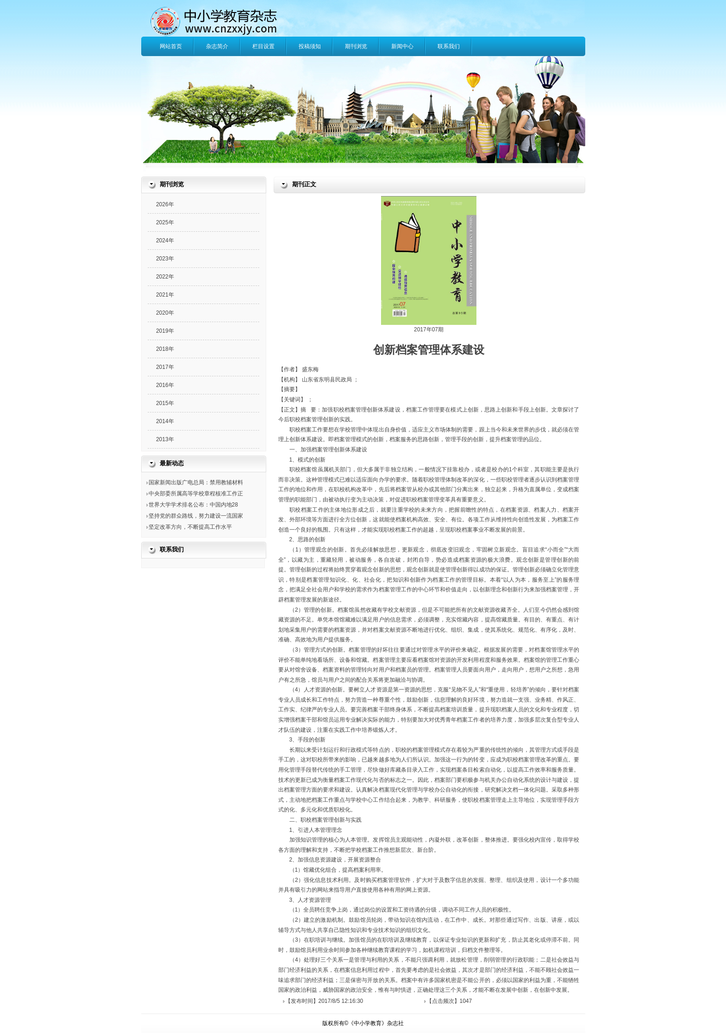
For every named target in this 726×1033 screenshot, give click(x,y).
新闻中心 (402, 46)
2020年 (165, 313)
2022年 (165, 276)
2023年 (165, 258)
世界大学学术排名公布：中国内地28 (193, 504)
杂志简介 (217, 46)
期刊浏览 (356, 46)
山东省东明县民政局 (327, 379)
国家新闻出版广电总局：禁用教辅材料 (196, 482)
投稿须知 (310, 46)
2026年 (165, 204)
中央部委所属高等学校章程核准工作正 (196, 493)
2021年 (165, 295)
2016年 (165, 385)
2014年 (165, 421)
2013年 (165, 439)
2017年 (165, 367)
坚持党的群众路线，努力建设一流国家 (196, 516)
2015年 (165, 403)
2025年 (165, 222)
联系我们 (449, 46)
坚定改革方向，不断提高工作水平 (190, 527)
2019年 (165, 331)
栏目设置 (263, 46)
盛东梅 (310, 369)
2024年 (165, 240)
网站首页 (171, 46)
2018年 (165, 349)
